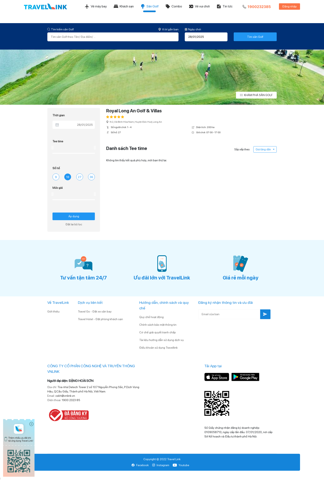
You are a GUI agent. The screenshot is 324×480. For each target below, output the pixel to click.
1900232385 (256, 6)
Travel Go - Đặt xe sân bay (95, 311)
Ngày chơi (193, 29)
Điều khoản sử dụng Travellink (158, 347)
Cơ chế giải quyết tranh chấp (157, 332)
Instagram (160, 465)
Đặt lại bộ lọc (74, 224)
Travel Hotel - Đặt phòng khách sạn (100, 319)
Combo (173, 6)
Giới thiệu (53, 311)
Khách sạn (123, 6)
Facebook (140, 465)
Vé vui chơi (199, 6)
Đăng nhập (289, 6)
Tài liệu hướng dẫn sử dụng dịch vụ (161, 340)
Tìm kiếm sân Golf (60, 29)
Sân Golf (149, 6)
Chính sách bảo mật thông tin (157, 324)
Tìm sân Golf (255, 36)
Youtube (181, 465)
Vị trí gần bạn (168, 29)
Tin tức (224, 6)
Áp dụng (73, 216)
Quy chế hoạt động (151, 317)
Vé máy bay (96, 6)
